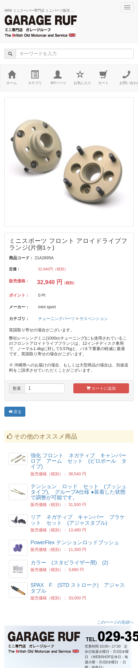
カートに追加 (101, 388)
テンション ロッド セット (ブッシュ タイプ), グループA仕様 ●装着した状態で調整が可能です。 (81, 492)
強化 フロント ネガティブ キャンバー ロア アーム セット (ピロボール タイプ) (81, 461)
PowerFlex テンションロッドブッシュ (75, 542)
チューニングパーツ (56, 318)
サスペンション (93, 318)
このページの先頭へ (115, 622)
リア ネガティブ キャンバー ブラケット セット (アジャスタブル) (78, 520)
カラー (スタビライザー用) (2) (69, 563)
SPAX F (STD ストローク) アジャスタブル (78, 588)
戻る (15, 411)
